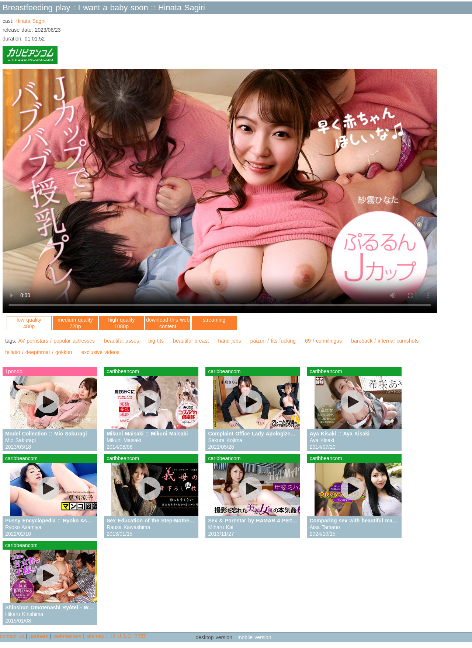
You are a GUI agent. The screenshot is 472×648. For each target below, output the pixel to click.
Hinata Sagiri (30, 21)
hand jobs (229, 341)
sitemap (95, 636)
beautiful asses (121, 341)
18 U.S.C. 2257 (128, 636)
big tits (156, 341)
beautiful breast (191, 341)
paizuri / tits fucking (273, 341)
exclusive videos (100, 352)
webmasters (67, 636)
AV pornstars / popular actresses (56, 341)
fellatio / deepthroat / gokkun (38, 352)
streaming (214, 320)
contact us (12, 636)
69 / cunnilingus (323, 341)
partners (38, 636)
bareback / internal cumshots (385, 341)
